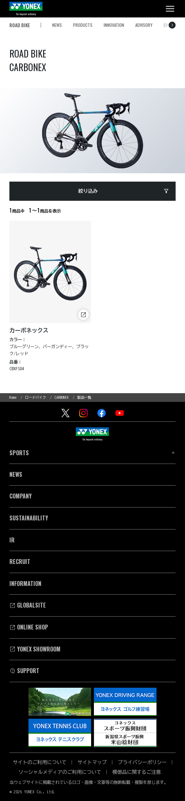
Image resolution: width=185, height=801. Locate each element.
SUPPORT (24, 670)
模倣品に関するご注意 (136, 772)
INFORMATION (25, 583)
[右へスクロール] (172, 25)
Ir (12, 540)
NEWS (57, 25)
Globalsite (27, 605)
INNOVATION (114, 25)
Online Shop (28, 627)
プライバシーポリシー (142, 762)
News (15, 474)
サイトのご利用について (39, 762)
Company (20, 496)
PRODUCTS (82, 25)
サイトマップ (92, 762)
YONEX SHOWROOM (35, 649)
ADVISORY (143, 25)
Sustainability (28, 518)
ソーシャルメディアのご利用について (59, 772)
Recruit (19, 561)
